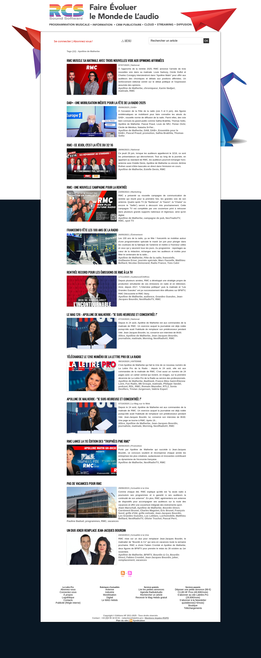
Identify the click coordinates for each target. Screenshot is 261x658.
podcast (174, 399)
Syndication (138, 626)
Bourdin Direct (165, 525)
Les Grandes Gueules (169, 530)
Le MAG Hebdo (109, 611)
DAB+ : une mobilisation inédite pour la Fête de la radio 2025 (120, 108)
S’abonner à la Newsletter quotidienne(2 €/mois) (193, 610)
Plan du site (122, 626)
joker (162, 571)
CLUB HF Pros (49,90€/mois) (193, 605)
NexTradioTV (167, 224)
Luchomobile (134, 532)
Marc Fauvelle (150, 266)
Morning (132, 353)
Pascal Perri (82, 535)
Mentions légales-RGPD (157, 624)
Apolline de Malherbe (129, 94)
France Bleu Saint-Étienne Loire (168, 396)
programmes (112, 535)
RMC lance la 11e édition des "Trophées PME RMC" (109, 455)
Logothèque (68, 609)
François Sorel (165, 527)
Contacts (68, 611)
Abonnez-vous (68, 603)
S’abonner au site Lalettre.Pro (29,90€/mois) (193, 607)
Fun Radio (123, 399)
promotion (138, 139)
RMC (182, 94)
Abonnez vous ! (83, 41)
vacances (131, 535)
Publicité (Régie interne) (68, 613)
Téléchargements (193, 615)
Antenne (109, 603)
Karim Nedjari (162, 94)
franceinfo (163, 263)
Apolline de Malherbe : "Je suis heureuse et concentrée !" (117, 412)
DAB (143, 136)
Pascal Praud (125, 139)
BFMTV (145, 568)
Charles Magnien (135, 527)
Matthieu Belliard (167, 266)
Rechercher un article (151, 607)
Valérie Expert (137, 404)
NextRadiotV (144, 353)
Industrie (109, 605)
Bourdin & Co (157, 568)
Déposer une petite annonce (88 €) (193, 603)
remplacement (173, 571)
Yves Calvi (150, 268)
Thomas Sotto (169, 139)
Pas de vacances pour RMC (90, 497)
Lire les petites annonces (151, 603)
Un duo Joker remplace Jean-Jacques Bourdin (106, 543)
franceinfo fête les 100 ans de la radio (101, 235)
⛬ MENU (126, 40)
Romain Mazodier (133, 401)
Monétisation (110, 607)
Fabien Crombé (126, 571)
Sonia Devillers (158, 401)
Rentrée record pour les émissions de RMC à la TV (111, 277)
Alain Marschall (126, 525)
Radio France (137, 268)
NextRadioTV (134, 305)
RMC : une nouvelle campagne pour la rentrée (107, 193)
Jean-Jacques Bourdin (159, 350)
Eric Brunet (151, 527)
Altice (121, 350)
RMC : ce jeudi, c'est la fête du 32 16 (98, 151)
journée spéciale (133, 266)
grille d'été (179, 527)
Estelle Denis (148, 178)
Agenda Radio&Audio (151, 605)
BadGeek (146, 396)
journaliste (178, 350)
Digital (109, 609)
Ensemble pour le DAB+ (166, 136)
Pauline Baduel (97, 535)
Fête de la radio (149, 263)
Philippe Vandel (161, 399)
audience (146, 302)
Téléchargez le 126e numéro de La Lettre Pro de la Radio (116, 368)
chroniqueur (147, 94)
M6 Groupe (135, 399)
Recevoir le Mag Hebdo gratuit (151, 609)
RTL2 (146, 401)
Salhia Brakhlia (152, 139)
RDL (181, 399)
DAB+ (150, 136)
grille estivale (125, 530)
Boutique (192, 613)
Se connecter (62, 41)
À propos (68, 607)
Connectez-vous (68, 605)
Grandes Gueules (161, 302)
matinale (174, 94)
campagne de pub (150, 224)
